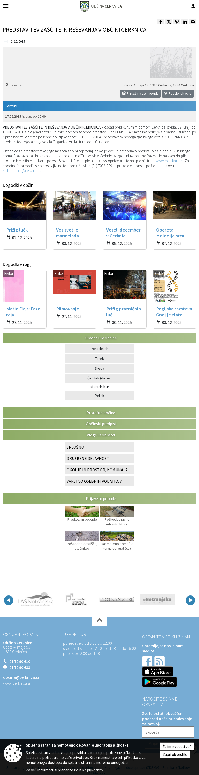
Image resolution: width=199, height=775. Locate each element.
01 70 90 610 (19, 661)
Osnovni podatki (21, 634)
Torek (99, 358)
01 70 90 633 (19, 667)
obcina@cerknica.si (21, 677)
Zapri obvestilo (175, 754)
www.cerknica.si (16, 683)
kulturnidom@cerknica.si (22, 170)
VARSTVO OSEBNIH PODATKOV (94, 481)
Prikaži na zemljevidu (140, 93)
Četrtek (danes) (99, 378)
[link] (160, 21)
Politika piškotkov (88, 769)
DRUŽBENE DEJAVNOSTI (89, 458)
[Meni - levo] (6, 6)
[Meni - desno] (193, 6)
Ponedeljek (99, 348)
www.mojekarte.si (169, 160)
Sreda (99, 368)
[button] (8, 600)
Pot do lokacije (178, 93)
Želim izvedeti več (177, 746)
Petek (99, 395)
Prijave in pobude (101, 498)
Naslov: (14, 85)
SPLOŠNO (75, 447)
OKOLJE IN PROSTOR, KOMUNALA (97, 469)
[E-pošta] (168, 732)
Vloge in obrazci (101, 434)
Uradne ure (75, 634)
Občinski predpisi (101, 423)
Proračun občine (100, 412)
